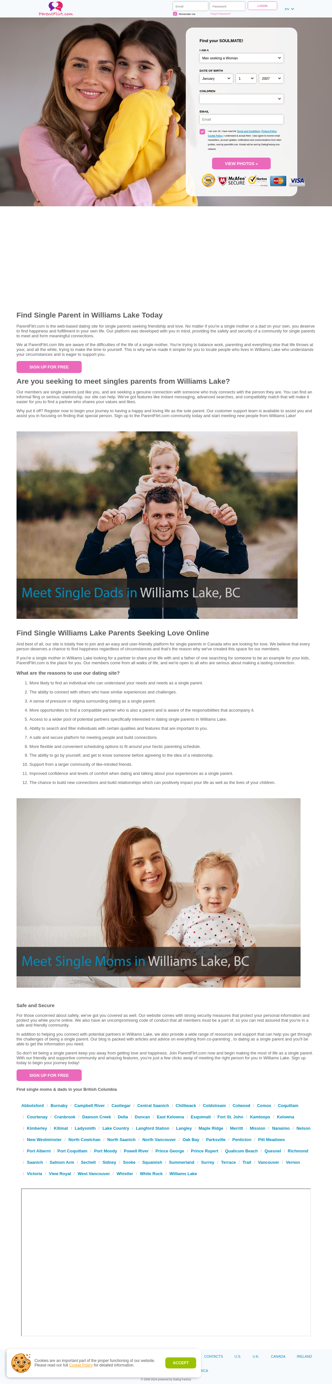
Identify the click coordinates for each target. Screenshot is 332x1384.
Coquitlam (288, 1105)
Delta (123, 1116)
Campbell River (89, 1105)
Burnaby (59, 1105)
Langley (184, 1128)
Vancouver (268, 1162)
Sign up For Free (49, 367)
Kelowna (285, 1116)
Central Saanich (153, 1105)
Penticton (242, 1139)
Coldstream (214, 1105)
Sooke (129, 1162)
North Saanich (121, 1139)
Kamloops (260, 1116)
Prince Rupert (205, 1151)
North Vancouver (159, 1139)
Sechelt (88, 1162)
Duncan (142, 1116)
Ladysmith (85, 1128)
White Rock (151, 1173)
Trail (247, 1162)
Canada (278, 1356)
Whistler (125, 1173)
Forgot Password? (220, 13)
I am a (204, 50)
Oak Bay (191, 1139)
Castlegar (121, 1105)
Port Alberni (39, 1151)
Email (204, 111)
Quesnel (273, 1151)
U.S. (237, 1356)
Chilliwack (186, 1105)
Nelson (304, 1128)
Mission (257, 1128)
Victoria (34, 1173)
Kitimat (61, 1128)
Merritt (236, 1128)
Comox (264, 1105)
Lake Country (115, 1128)
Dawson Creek (96, 1116)
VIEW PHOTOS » (241, 163)
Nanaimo (281, 1128)
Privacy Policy (268, 131)
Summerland (181, 1162)
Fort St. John (230, 1116)
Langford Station (152, 1128)
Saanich (35, 1162)
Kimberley (37, 1128)
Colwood (241, 1105)
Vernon (293, 1162)
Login (262, 5)
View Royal (60, 1173)
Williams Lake (183, 1173)
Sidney (109, 1162)
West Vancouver (93, 1173)
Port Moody (105, 1151)
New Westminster (44, 1139)
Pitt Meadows (271, 1139)
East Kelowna (170, 1116)
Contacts (213, 1356)
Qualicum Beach (241, 1151)
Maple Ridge (211, 1128)
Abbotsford (32, 1105)
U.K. (256, 1356)
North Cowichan (84, 1139)
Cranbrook (64, 1116)
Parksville (215, 1139)
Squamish (152, 1162)
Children (208, 91)
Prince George (170, 1151)
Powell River (136, 1151)
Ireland (304, 1356)
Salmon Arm (62, 1162)
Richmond (298, 1151)
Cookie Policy (81, 1365)
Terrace (228, 1162)
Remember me (184, 14)
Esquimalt (201, 1116)
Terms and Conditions (248, 131)
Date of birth (211, 70)
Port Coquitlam (72, 1151)
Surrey (207, 1162)
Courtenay (37, 1116)
